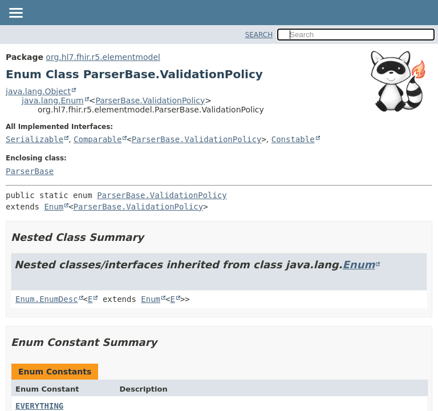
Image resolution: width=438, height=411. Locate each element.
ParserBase (30, 171)
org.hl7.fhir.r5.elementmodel (103, 57)
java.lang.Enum (53, 100)
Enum (53, 206)
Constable (293, 139)
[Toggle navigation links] (15, 14)
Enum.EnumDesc (46, 299)
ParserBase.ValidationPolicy (150, 100)
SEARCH (259, 35)
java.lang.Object (38, 91)
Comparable (97, 139)
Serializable (34, 139)
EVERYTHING (39, 405)
